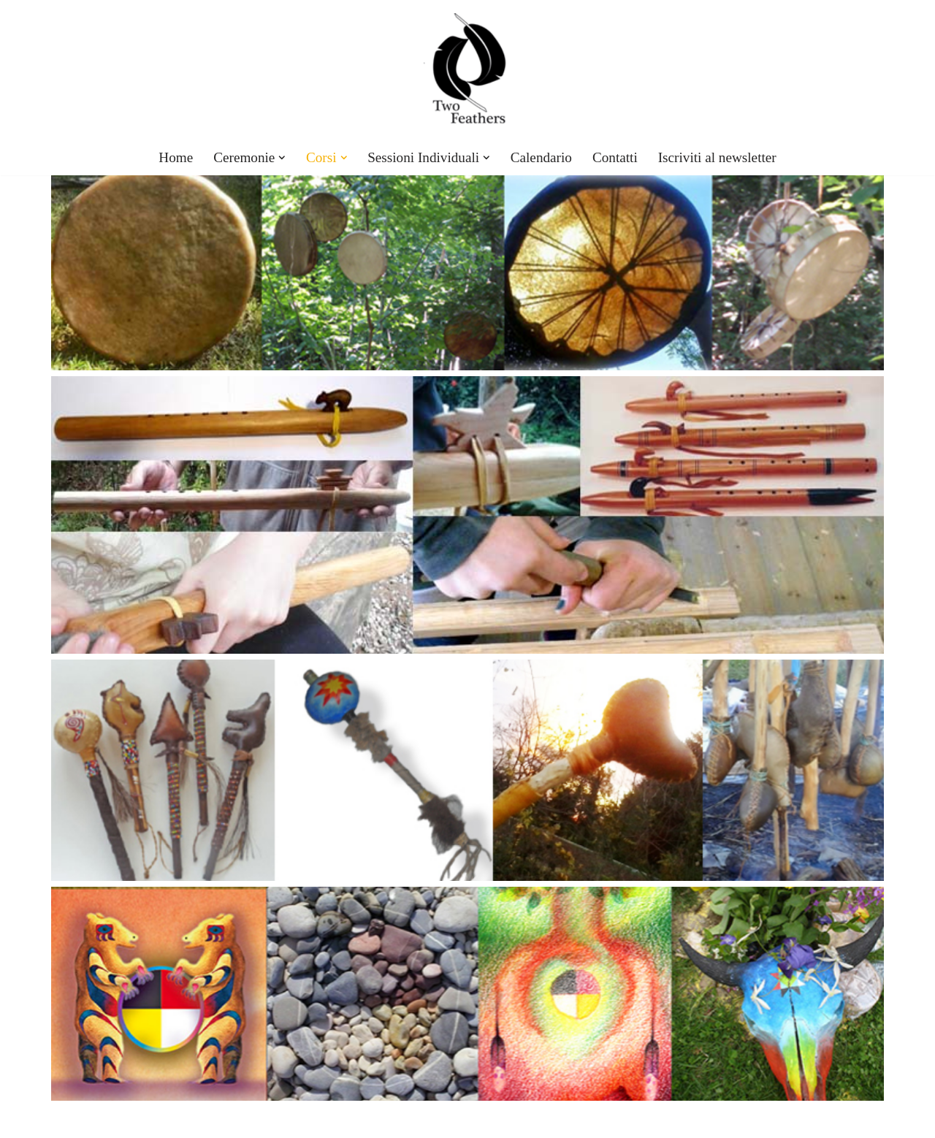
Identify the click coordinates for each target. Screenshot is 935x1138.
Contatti (615, 157)
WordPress (181, 1119)
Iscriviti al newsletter (717, 157)
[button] (282, 157)
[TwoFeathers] (467, 70)
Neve (64, 1119)
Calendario (541, 157)
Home (176, 157)
